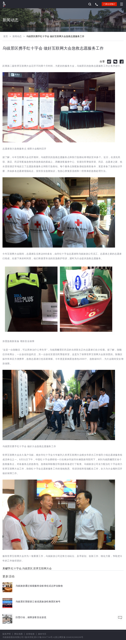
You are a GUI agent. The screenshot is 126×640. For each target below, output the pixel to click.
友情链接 (30, 634)
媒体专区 (42, 634)
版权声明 (6, 634)
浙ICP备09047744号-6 (44, 637)
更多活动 (8, 576)
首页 (5, 36)
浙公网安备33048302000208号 (69, 637)
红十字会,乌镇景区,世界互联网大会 (31, 568)
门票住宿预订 (109, 4)
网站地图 (18, 634)
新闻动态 (17, 36)
